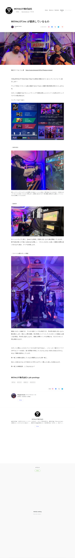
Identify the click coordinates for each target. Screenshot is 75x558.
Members (57, 10)
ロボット (26, 382)
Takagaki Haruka (18, 26)
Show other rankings (37, 514)
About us (51, 10)
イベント (19, 382)
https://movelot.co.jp (25, 11)
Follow (17, 11)
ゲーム (13, 382)
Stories (62, 10)
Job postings (68, 10)
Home (46, 10)
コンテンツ (33, 382)
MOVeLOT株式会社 (23, 9)
